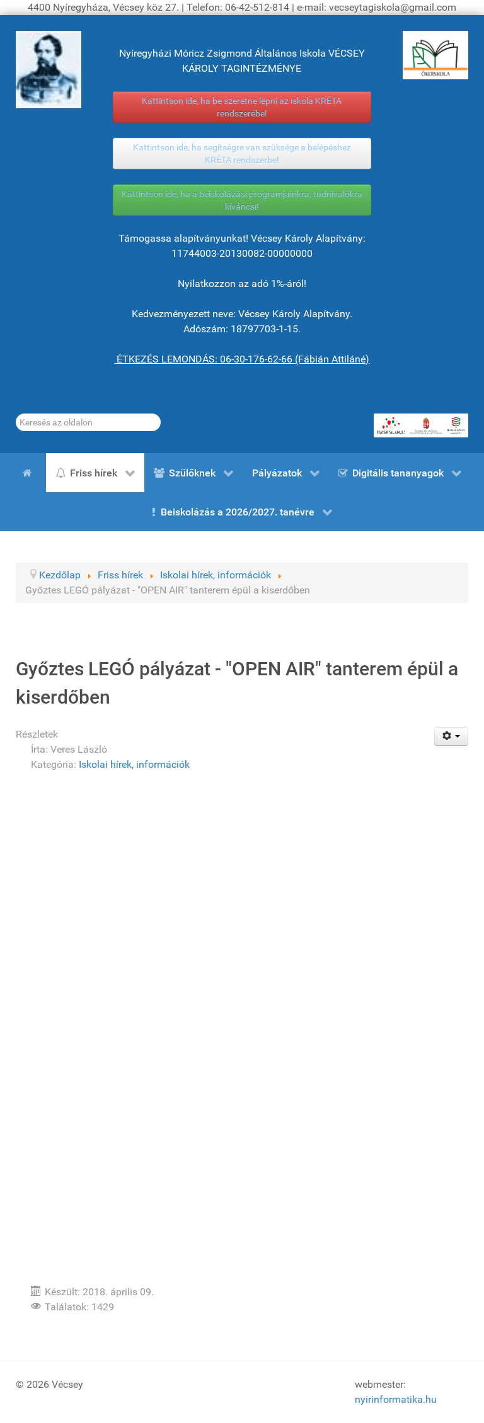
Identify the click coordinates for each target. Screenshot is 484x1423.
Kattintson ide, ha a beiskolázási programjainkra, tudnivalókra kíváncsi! (242, 200)
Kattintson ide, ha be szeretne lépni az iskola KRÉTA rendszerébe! (242, 107)
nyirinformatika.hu (396, 1399)
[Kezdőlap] (29, 472)
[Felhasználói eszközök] (451, 736)
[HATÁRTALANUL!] (421, 425)
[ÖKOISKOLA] (435, 55)
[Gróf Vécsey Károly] (48, 69)
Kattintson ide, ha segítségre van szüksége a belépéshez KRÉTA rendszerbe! (242, 153)
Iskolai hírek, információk (134, 764)
